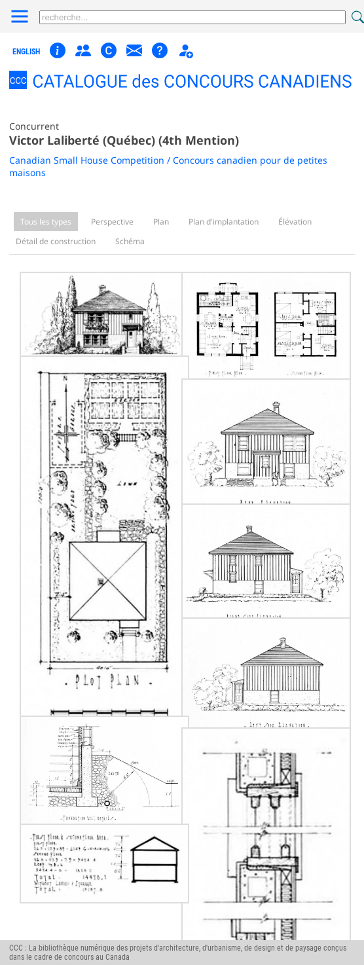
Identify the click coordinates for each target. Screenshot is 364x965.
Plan (161, 221)
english (26, 51)
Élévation (295, 221)
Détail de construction (56, 241)
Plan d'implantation (224, 221)
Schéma (130, 241)
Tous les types (45, 221)
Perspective (112, 221)
